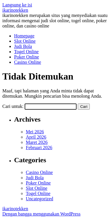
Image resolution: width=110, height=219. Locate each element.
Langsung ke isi (17, 4)
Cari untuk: (12, 106)
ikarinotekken (15, 10)
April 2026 (36, 136)
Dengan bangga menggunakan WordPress (41, 213)
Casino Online (27, 62)
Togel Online (26, 51)
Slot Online (24, 41)
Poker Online (26, 56)
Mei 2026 (35, 131)
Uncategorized (39, 198)
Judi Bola (23, 46)
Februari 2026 (39, 147)
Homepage (24, 35)
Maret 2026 (37, 142)
